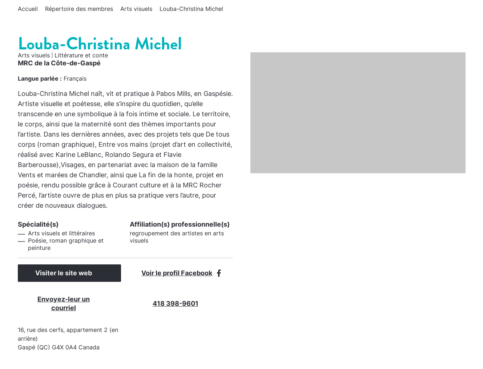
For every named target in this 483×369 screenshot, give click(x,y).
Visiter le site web (69, 273)
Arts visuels (136, 8)
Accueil (28, 8)
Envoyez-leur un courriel (74, 303)
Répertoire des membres (79, 8)
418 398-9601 (181, 303)
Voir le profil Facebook (181, 273)
